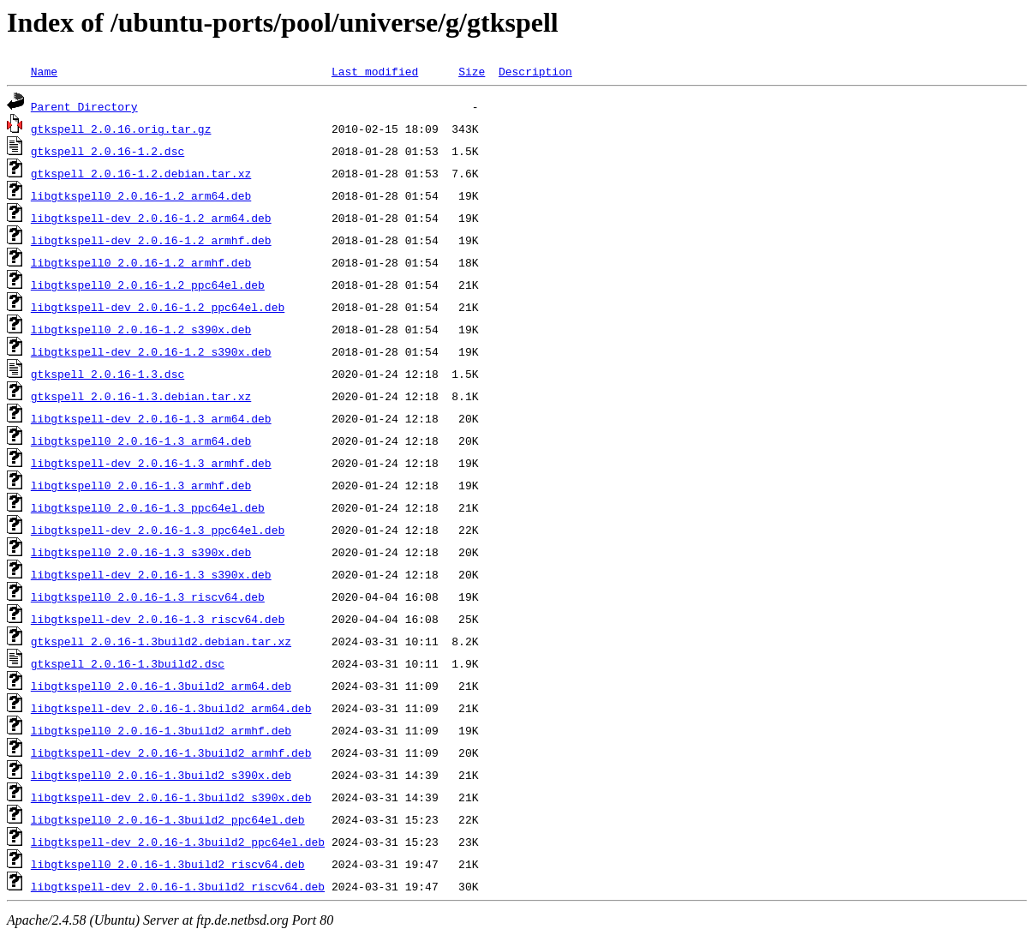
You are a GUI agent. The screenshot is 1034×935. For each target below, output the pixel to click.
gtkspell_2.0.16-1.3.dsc (107, 373)
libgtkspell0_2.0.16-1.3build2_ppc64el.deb (168, 819)
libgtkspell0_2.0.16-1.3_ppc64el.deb (148, 507)
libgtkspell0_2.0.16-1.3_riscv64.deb (148, 596)
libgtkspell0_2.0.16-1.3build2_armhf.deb (161, 730)
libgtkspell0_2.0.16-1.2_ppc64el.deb (148, 284)
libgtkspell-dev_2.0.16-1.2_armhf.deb (151, 240)
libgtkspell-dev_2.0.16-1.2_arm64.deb (151, 217)
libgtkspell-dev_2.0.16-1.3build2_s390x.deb (171, 797)
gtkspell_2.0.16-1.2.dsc (107, 151)
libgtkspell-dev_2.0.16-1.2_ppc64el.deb (157, 307)
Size (471, 71)
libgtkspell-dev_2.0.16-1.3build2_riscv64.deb (178, 886)
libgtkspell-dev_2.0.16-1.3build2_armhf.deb (171, 752)
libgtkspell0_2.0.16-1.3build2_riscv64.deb (168, 864)
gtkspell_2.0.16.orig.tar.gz (121, 128)
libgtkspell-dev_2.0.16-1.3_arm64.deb (151, 418)
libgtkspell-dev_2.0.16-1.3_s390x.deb (151, 574)
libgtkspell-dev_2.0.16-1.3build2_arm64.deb (171, 708)
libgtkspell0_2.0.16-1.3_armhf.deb (141, 485)
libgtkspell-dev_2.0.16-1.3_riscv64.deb (157, 618)
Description (535, 71)
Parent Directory (84, 106)
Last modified (375, 71)
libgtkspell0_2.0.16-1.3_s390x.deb (141, 552)
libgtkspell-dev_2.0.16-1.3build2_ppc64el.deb (178, 841)
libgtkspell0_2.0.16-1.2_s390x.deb (141, 329)
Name (44, 71)
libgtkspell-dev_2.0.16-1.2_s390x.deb (151, 351)
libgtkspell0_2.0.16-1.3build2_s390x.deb (161, 774)
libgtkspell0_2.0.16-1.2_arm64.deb (141, 195)
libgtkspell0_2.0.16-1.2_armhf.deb (141, 262)
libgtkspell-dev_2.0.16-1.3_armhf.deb (151, 462)
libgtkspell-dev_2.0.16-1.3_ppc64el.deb (157, 529)
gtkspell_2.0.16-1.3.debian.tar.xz (141, 396)
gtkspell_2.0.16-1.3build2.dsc (127, 663)
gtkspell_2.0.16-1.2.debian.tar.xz (141, 173)
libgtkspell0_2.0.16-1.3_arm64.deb (141, 440)
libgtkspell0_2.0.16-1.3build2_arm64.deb (161, 685)
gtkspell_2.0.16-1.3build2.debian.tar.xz (161, 641)
